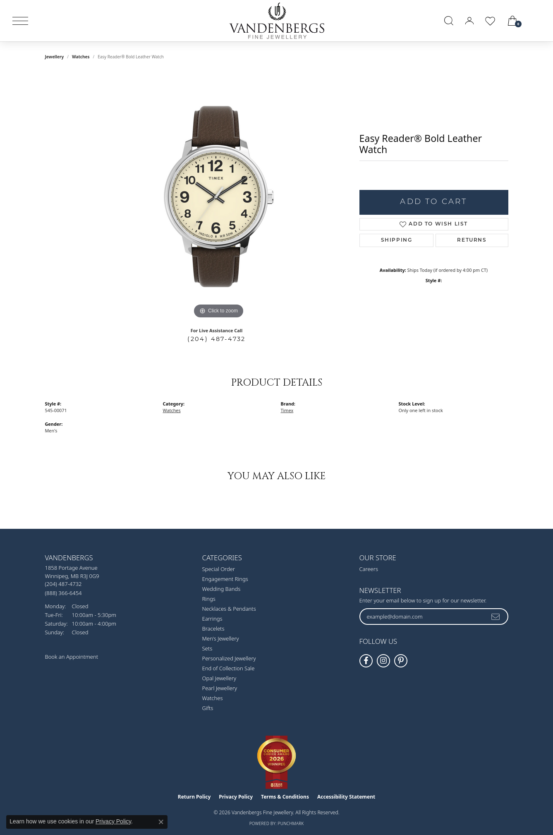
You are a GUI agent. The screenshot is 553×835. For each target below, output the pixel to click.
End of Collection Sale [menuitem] (228, 668)
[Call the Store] (63, 584)
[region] (219, 196)
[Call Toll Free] (63, 593)
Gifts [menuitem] (207, 708)
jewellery (54, 57)
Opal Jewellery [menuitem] (219, 678)
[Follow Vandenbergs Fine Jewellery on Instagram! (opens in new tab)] (383, 660)
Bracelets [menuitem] (213, 628)
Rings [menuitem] (208, 598)
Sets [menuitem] (207, 648)
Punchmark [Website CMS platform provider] (291, 823)
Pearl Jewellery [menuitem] (219, 688)
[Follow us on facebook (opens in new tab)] (366, 660)
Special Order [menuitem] (218, 569)
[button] (448, 20)
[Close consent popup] (160, 821)
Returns (471, 240)
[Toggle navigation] (20, 21)
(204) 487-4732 (216, 339)
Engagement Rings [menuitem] (225, 579)
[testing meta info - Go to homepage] (276, 20)
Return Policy (194, 796)
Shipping (396, 240)
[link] (537, 20)
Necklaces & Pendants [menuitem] (229, 608)
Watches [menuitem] (212, 698)
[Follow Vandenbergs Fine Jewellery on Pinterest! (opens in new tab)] (400, 660)
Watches (80, 57)
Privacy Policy (236, 796)
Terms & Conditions (285, 796)
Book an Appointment (71, 656)
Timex (287, 410)
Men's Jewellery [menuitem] (220, 638)
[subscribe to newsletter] (496, 616)
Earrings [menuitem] (212, 618)
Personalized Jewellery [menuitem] (229, 658)
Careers (368, 569)
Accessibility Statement (346, 796)
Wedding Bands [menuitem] (221, 589)
